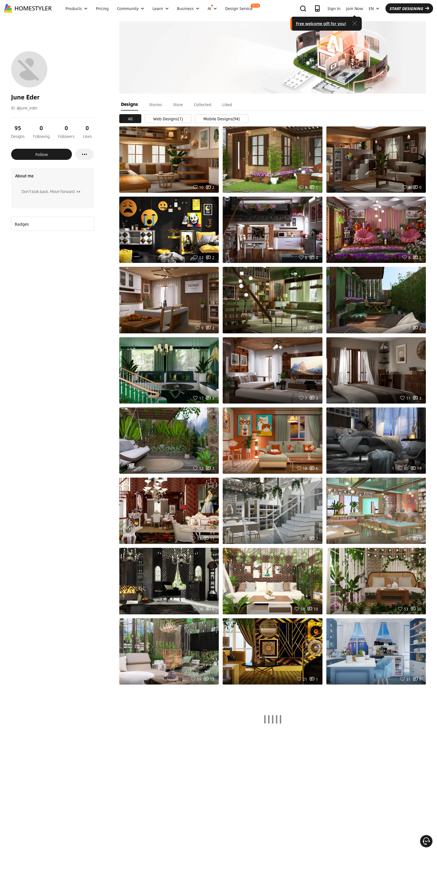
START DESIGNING (409, 8)
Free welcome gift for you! (321, 23)
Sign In (334, 8)
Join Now (354, 8)
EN (374, 8)
